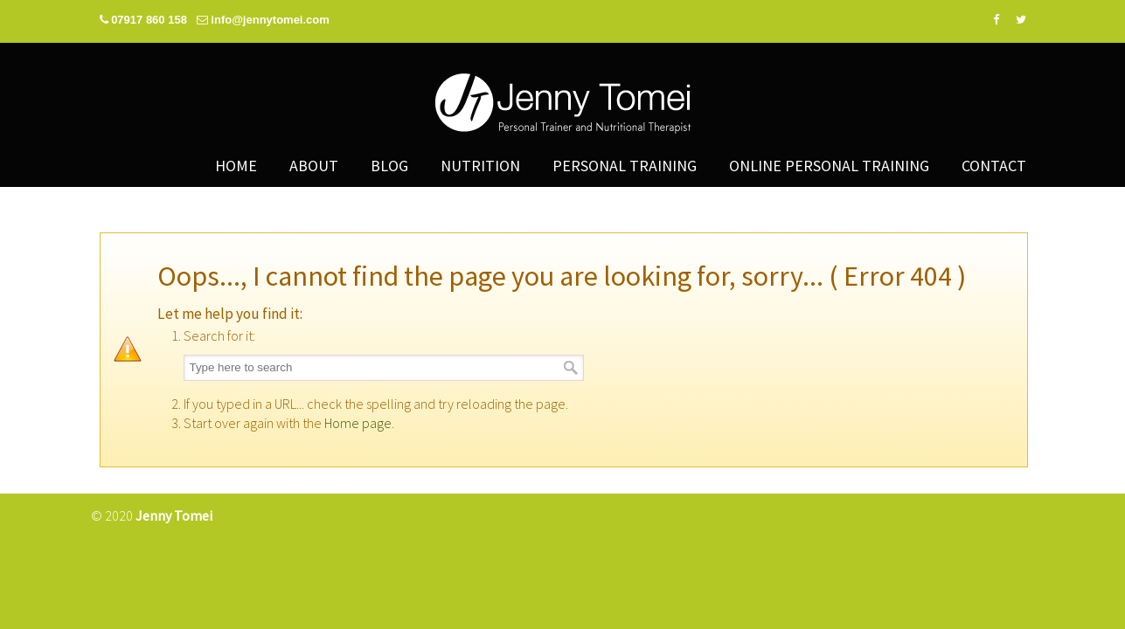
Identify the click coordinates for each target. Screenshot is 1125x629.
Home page (358, 423)
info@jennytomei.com (270, 19)
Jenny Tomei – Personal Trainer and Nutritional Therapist (563, 109)
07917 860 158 (150, 19)
